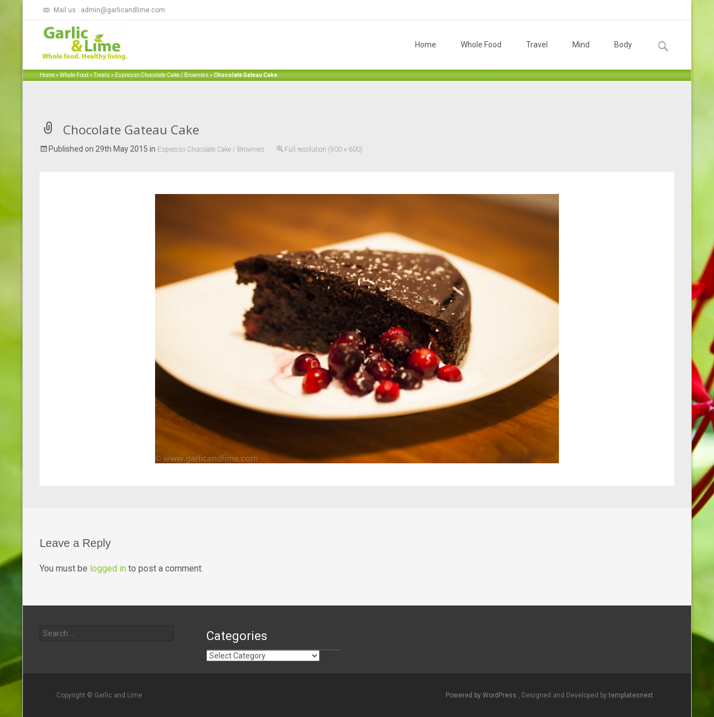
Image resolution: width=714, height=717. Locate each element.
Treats (102, 75)
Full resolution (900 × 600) (323, 149)
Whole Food (481, 54)
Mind (581, 54)
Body (623, 54)
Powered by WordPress (482, 695)
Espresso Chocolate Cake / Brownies (162, 75)
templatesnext (631, 695)
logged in (108, 568)
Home (425, 54)
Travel (537, 54)
